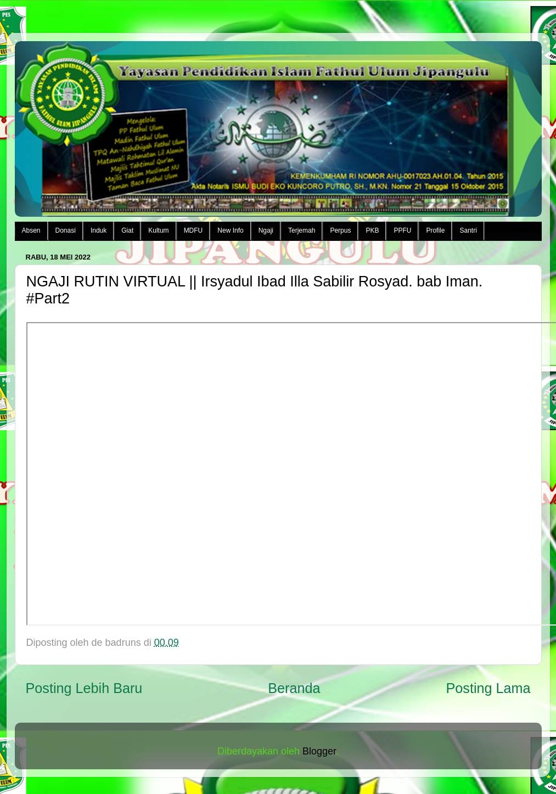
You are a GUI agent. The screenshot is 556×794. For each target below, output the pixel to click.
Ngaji (266, 230)
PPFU (402, 230)
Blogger (319, 751)
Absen (31, 230)
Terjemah (301, 230)
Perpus (340, 230)
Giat (127, 230)
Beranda (294, 688)
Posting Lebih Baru (84, 688)
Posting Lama (488, 688)
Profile (435, 230)
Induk (98, 230)
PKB (372, 230)
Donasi (65, 230)
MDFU (193, 230)
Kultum (158, 230)
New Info (230, 230)
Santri (467, 230)
